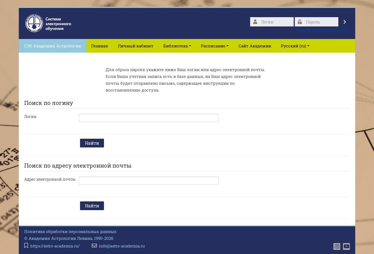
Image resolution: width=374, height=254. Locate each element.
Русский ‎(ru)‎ (295, 46)
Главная (99, 46)
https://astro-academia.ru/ (55, 246)
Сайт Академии (254, 46)
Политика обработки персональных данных (70, 231)
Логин (30, 116)
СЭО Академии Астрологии (52, 46)
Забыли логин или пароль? (323, 30)
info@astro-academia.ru (122, 246)
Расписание (215, 46)
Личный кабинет (136, 46)
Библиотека (177, 46)
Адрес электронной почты (49, 179)
